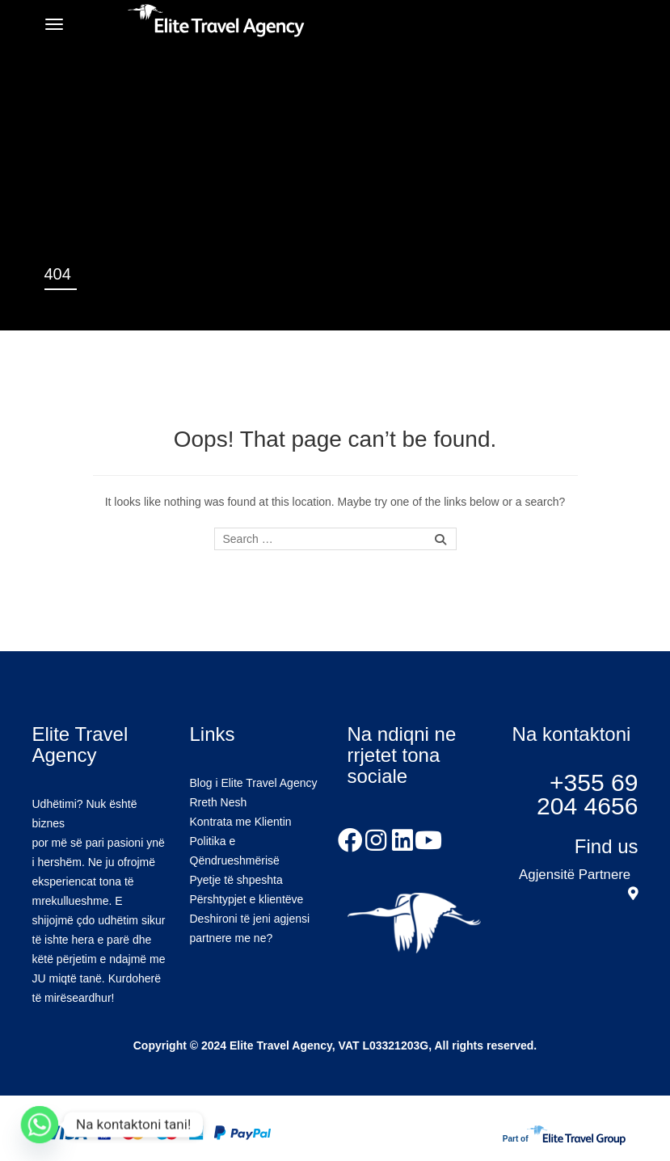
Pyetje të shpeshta (236, 879)
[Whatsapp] (39, 1124)
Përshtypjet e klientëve (247, 899)
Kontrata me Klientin (241, 821)
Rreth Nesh (218, 802)
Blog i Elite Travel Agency (254, 782)
